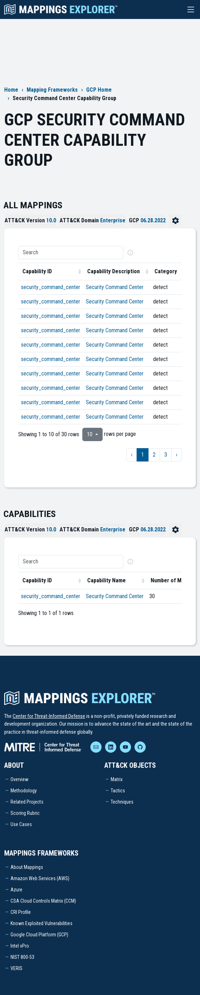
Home (11, 89)
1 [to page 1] (142, 454)
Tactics (118, 790)
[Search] (70, 252)
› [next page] (176, 454)
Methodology (24, 790)
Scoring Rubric (25, 813)
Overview (19, 779)
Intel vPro (20, 945)
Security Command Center (115, 287)
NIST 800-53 (22, 957)
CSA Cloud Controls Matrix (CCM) (43, 900)
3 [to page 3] (165, 454)
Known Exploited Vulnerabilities (42, 923)
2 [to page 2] (154, 454)
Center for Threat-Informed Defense (49, 716)
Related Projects (27, 801)
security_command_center (50, 287)
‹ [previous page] (131, 454)
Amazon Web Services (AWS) (40, 878)
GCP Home (99, 89)
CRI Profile (21, 912)
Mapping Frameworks (52, 89)
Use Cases (21, 824)
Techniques (122, 801)
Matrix (117, 779)
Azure (16, 889)
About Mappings (27, 867)
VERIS (16, 968)
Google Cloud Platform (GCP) (39, 934)
